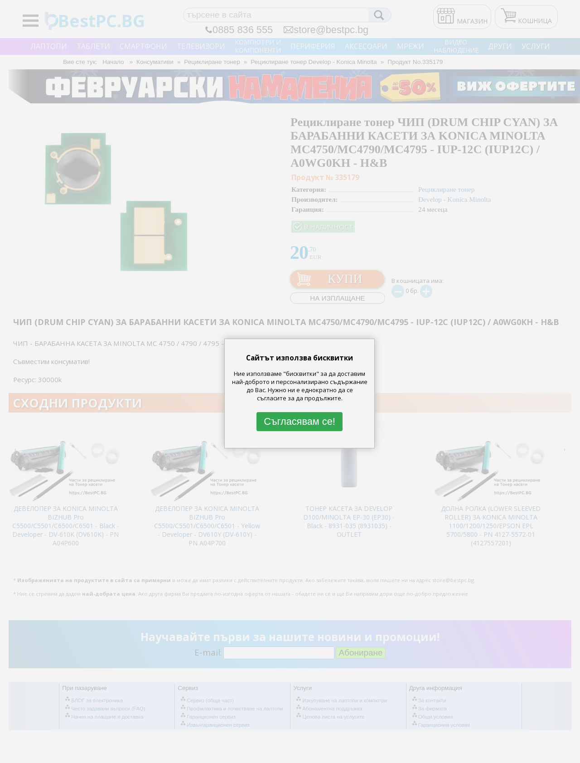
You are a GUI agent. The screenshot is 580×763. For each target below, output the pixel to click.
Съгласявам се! (299, 421)
